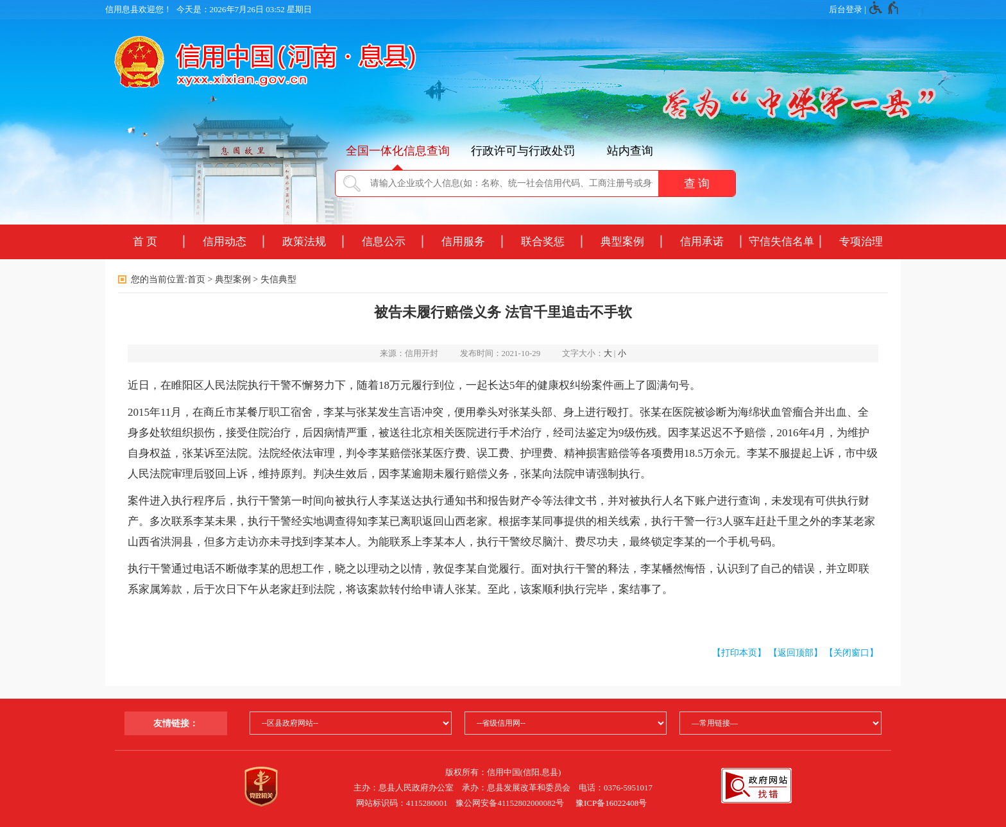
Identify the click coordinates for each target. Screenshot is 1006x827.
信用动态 (224, 241)
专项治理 (861, 241)
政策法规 (304, 241)
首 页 (145, 241)
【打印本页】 (739, 653)
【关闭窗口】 (851, 653)
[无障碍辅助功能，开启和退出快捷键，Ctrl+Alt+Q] (884, 9)
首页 (196, 279)
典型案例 (622, 241)
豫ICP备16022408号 (611, 803)
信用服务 (463, 241)
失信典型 (278, 279)
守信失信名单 (781, 241)
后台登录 (845, 9)
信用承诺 (702, 241)
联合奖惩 (543, 241)
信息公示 (383, 241)
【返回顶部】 (796, 653)
